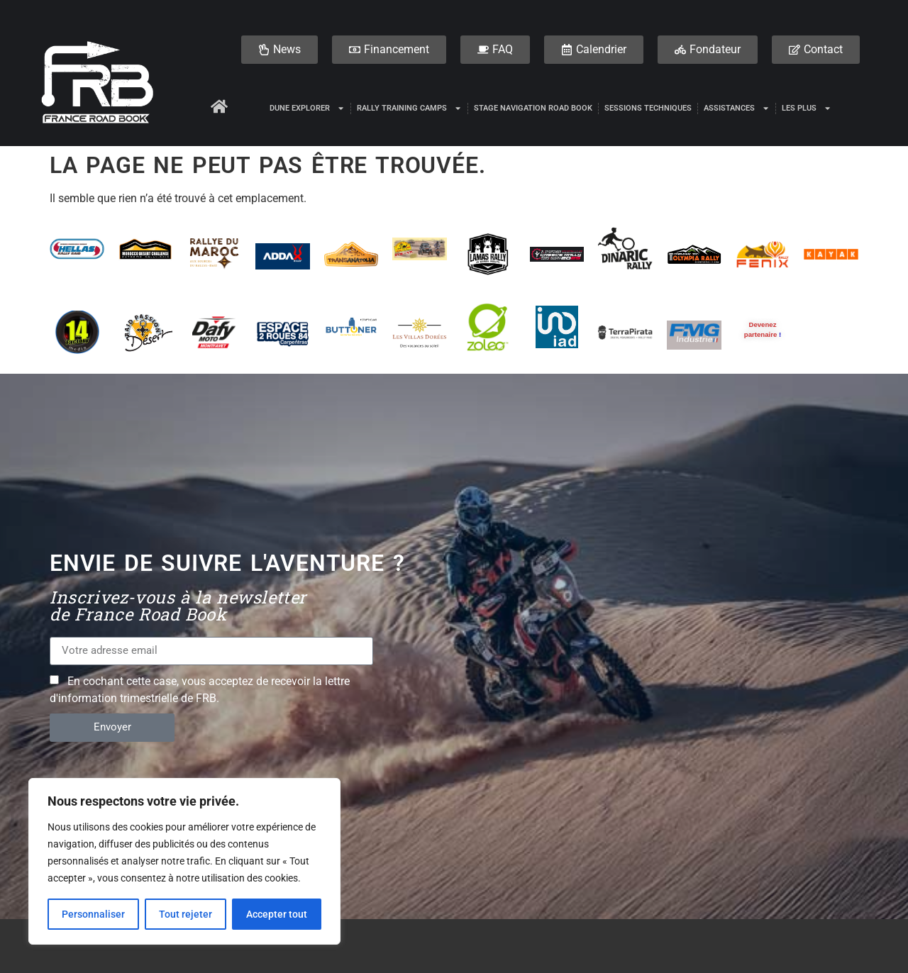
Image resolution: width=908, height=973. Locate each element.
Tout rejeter (185, 914)
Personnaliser (93, 914)
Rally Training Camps (409, 108)
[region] (184, 862)
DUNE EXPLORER (307, 108)
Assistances (737, 108)
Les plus (806, 108)
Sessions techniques (648, 108)
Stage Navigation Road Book (533, 108)
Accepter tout (276, 914)
